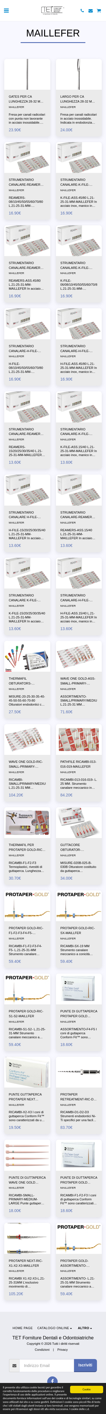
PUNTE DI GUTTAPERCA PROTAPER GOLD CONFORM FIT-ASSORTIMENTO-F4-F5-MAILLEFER (78, 1014)
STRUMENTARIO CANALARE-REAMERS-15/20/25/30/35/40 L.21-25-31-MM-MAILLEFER (26, 432)
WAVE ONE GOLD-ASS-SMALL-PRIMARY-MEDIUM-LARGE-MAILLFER (78, 681)
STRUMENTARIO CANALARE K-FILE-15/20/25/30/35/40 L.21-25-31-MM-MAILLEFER (25, 598)
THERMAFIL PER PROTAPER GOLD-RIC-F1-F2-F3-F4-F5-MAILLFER (26, 847)
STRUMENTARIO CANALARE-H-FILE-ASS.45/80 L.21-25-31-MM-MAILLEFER (76, 348)
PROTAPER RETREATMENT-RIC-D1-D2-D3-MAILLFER (78, 1097)
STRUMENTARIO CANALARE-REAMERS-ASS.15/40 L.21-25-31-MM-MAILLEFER (77, 515)
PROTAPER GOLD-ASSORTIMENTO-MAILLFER (74, 1263)
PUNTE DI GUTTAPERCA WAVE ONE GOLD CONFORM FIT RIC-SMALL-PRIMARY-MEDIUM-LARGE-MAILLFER (27, 1180)
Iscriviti (85, 1365)
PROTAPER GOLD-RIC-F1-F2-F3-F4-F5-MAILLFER (26, 930)
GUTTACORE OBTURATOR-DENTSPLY (70, 847)
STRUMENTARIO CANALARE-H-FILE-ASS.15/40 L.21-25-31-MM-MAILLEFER (76, 598)
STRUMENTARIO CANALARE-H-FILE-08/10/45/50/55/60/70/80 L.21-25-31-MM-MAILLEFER (26, 348)
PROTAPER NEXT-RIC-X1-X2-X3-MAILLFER (26, 1263)
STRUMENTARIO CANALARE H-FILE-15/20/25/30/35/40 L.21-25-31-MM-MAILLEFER (25, 515)
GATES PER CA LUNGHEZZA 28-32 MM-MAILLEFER (26, 99)
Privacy (62, 1349)
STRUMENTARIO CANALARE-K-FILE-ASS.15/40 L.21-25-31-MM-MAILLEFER (76, 432)
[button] (6, 10)
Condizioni (42, 1349)
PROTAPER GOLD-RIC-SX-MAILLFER (77, 930)
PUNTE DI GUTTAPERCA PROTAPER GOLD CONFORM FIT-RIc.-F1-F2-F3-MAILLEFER (78, 1180)
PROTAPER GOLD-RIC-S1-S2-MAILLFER (26, 1014)
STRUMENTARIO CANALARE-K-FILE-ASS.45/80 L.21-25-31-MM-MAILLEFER (76, 182)
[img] (27, 74)
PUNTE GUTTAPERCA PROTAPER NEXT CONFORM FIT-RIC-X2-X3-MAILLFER (26, 1097)
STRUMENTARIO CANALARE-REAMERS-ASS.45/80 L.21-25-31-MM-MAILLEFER (26, 265)
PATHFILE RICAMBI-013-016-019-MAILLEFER (78, 764)
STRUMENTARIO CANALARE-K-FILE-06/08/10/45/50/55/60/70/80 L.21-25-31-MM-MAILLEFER (79, 265)
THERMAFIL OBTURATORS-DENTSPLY (20, 681)
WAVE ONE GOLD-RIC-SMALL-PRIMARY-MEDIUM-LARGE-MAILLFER (26, 764)
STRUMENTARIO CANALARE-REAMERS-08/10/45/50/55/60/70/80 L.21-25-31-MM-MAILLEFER (26, 182)
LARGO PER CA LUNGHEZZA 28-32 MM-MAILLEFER (78, 99)
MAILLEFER (16, 107)
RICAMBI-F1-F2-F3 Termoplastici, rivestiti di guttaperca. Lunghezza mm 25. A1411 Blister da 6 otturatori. (26, 870)
